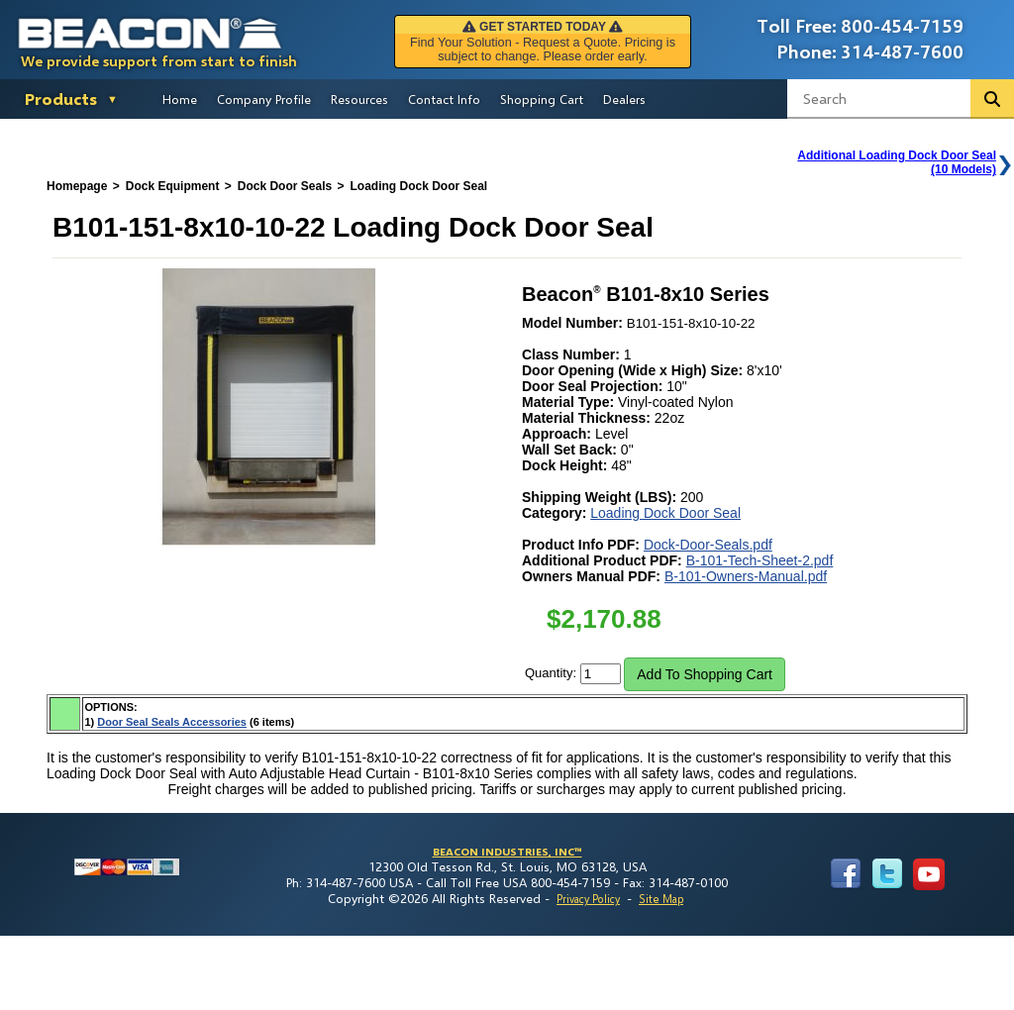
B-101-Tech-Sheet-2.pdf (760, 560)
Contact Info (444, 99)
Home (179, 99)
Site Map (661, 898)
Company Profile (264, 99)
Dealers (624, 99)
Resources (359, 99)
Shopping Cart (541, 99)
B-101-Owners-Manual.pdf (745, 576)
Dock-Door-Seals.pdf (708, 545)
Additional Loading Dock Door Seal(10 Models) (896, 162)
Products (61, 98)
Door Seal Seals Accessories (172, 722)
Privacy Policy (588, 898)
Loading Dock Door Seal (665, 513)
